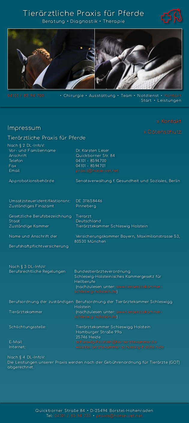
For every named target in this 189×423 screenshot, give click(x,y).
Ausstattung (102, 96)
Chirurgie (74, 96)
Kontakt (172, 96)
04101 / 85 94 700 (26, 96)
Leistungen (170, 100)
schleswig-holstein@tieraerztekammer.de (115, 342)
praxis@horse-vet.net (96, 171)
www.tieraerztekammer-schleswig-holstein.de (120, 347)
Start (146, 100)
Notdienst (148, 96)
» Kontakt (169, 121)
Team (126, 96)
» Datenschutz (163, 132)
